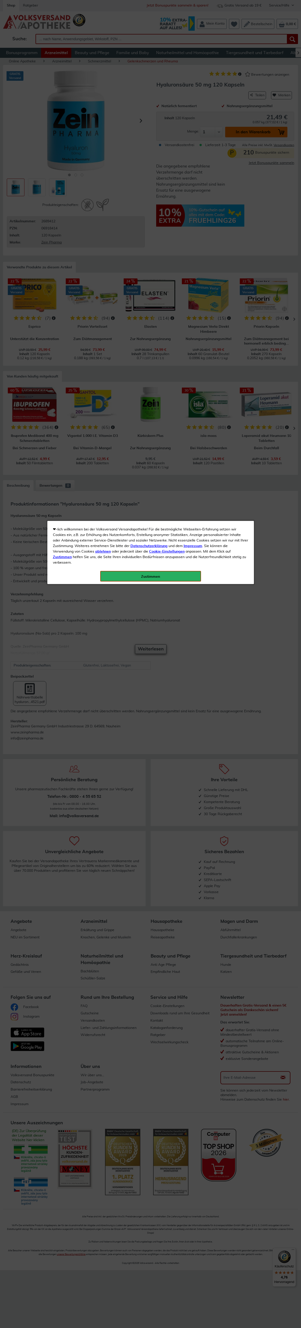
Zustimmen (62, 124)
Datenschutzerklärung (149, 113)
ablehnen (103, 118)
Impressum (193, 113)
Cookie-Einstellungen (167, 118)
